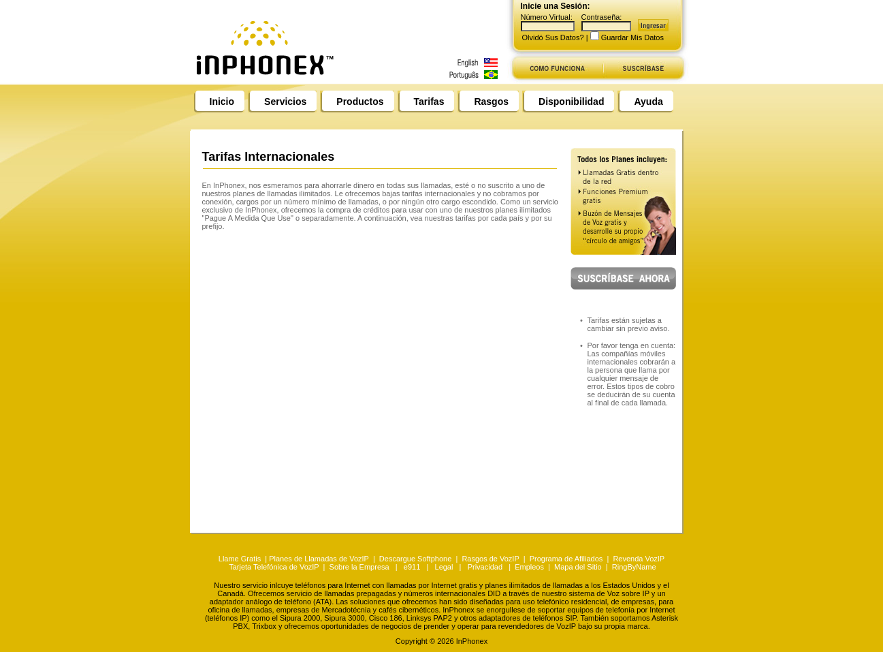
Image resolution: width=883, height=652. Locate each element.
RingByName (634, 567)
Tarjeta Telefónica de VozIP (274, 567)
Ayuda (648, 101)
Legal (444, 567)
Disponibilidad (571, 101)
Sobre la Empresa (359, 567)
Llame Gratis (241, 559)
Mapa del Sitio (578, 567)
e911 (412, 567)
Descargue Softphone (415, 559)
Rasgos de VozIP (490, 559)
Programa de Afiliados (566, 559)
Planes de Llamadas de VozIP (319, 559)
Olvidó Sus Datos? (553, 37)
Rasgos (491, 101)
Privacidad (485, 567)
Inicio (222, 101)
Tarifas (429, 101)
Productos (359, 101)
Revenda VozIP (638, 559)
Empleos (529, 567)
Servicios (285, 101)
